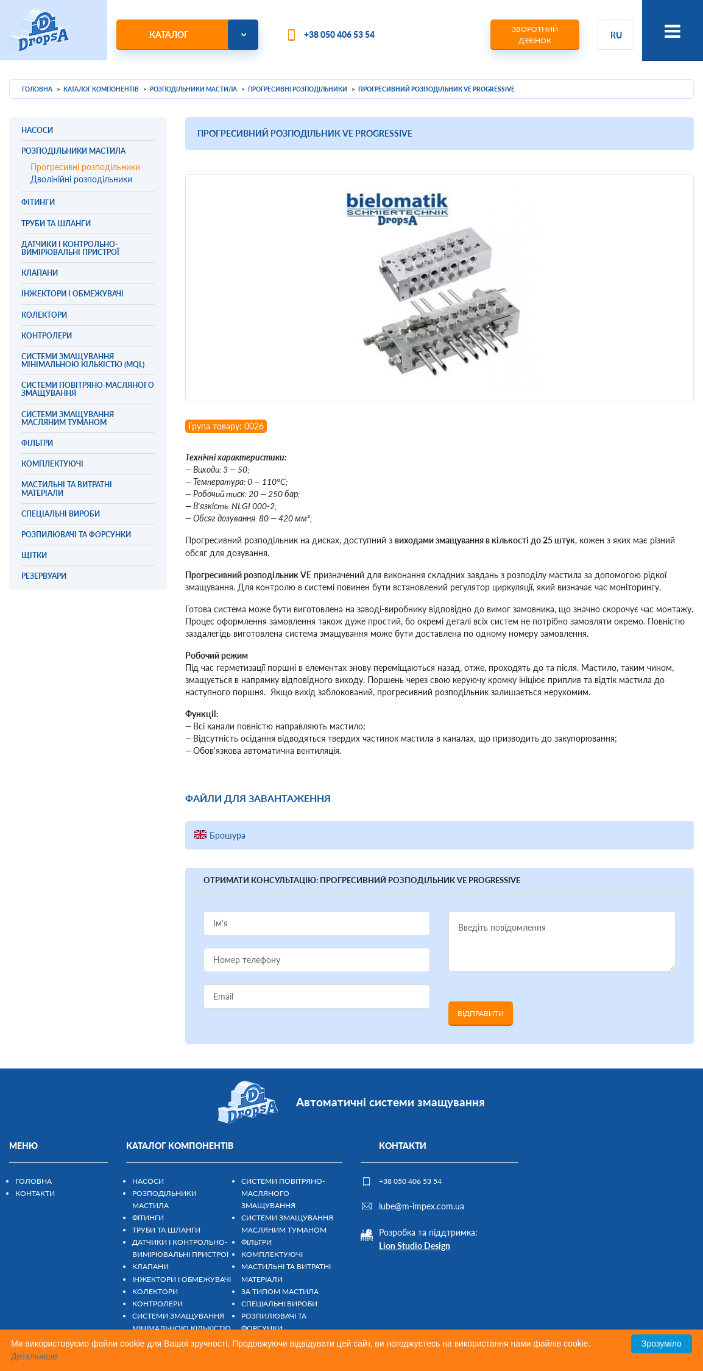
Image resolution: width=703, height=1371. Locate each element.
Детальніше (34, 1356)
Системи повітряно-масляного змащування (283, 1193)
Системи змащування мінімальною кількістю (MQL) (181, 1328)
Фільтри (256, 1242)
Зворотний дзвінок (535, 34)
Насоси (148, 1181)
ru (616, 35)
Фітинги (148, 1217)
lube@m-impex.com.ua (421, 1206)
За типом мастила (280, 1291)
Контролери (157, 1303)
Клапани (150, 1266)
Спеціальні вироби (279, 1303)
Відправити (480, 1013)
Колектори (155, 1291)
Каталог (169, 34)
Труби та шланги (166, 1229)
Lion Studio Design (414, 1245)
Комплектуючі (272, 1254)
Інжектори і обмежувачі (181, 1279)
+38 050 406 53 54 (339, 34)
